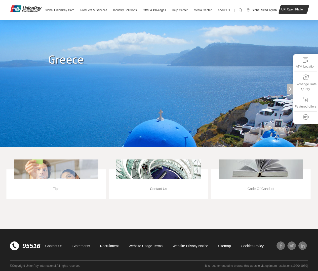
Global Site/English (264, 10)
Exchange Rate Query (306, 82)
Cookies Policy (252, 246)
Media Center (203, 10)
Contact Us (53, 246)
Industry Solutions (125, 10)
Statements (81, 246)
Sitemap (224, 246)
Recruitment (109, 246)
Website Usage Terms (145, 246)
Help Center (180, 10)
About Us (224, 10)
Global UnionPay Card (59, 10)
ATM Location (305, 62)
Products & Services (93, 10)
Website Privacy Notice (190, 246)
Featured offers (306, 102)
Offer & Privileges (154, 10)
